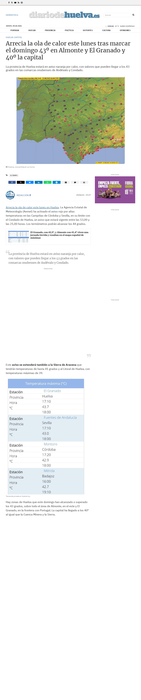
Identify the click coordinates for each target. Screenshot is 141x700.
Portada (14, 30)
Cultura (106, 30)
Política (69, 30)
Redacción (23, 195)
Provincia (50, 30)
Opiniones (125, 30)
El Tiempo (13, 175)
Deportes (88, 30)
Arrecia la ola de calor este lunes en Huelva (32, 207)
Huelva (32, 30)
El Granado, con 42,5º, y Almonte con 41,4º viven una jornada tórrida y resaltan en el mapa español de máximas (59, 235)
